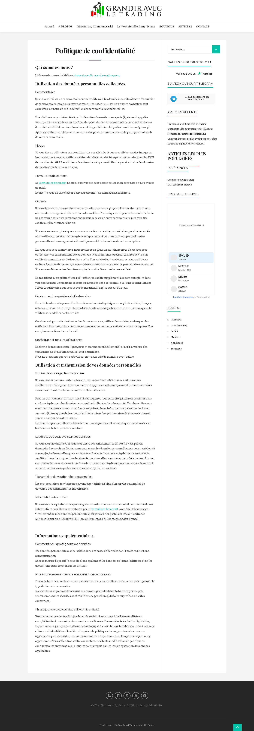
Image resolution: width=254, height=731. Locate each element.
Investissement (179, 325)
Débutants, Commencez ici (95, 26)
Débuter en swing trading (181, 179)
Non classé (177, 342)
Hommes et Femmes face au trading (187, 133)
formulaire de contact (104, 509)
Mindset (175, 337)
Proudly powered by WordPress (114, 725)
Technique (176, 348)
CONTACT (203, 26)
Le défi (174, 331)
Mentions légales (112, 705)
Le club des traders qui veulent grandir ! (197, 97)
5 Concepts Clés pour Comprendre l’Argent (190, 128)
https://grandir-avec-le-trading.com (97, 75)
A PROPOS (65, 26)
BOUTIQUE (166, 26)
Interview (176, 319)
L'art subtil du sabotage (180, 184)
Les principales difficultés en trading (187, 123)
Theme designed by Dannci (142, 725)
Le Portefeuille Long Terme (136, 26)
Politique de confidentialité (145, 705)
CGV (94, 705)
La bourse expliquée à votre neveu (186, 143)
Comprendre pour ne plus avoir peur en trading (192, 138)
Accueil (49, 26)
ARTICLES (185, 26)
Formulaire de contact (52, 182)
